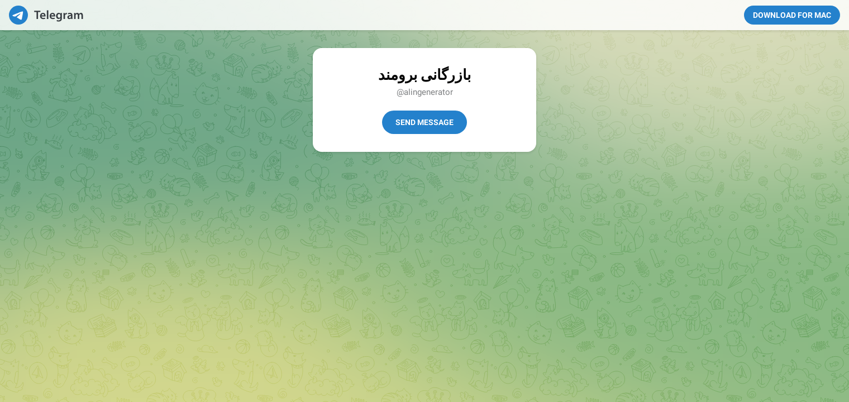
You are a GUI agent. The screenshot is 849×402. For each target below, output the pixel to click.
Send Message (424, 122)
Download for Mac (792, 15)
